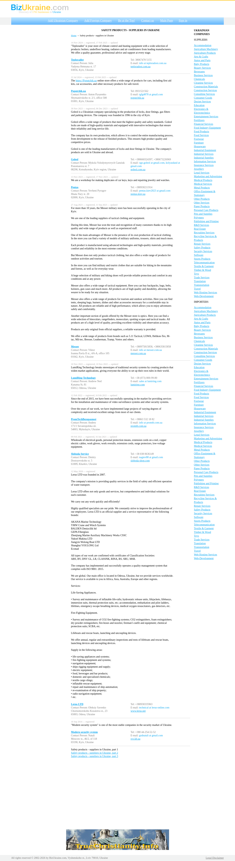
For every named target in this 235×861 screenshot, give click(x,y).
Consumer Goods (203, 97)
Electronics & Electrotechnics (202, 111)
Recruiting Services (204, 232)
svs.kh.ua (135, 738)
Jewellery (199, 169)
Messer (75, 346)
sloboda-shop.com (140, 460)
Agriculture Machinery (206, 49)
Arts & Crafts (201, 56)
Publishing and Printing (206, 221)
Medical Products (203, 180)
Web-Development (204, 296)
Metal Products (202, 187)
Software (198, 255)
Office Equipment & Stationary (204, 193)
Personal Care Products (206, 210)
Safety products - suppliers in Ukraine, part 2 (94, 752)
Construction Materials (206, 86)
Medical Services (203, 184)
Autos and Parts (202, 60)
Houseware (200, 146)
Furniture (199, 142)
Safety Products (202, 247)
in (50, 12)
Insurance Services (204, 165)
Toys (196, 273)
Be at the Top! (126, 20)
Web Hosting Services (205, 292)
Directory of (25, 12)
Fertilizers (199, 120)
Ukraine (56, 12)
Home (73, 35)
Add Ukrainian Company (63, 20)
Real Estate (200, 228)
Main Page (166, 20)
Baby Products (201, 64)
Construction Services (205, 90)
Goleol (74, 159)
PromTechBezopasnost (83, 419)
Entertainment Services (206, 116)
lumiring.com (138, 384)
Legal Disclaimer (215, 858)
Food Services (201, 135)
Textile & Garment (204, 266)
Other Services (201, 202)
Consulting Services (204, 94)
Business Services (203, 75)
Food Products (201, 131)
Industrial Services (204, 154)
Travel (197, 288)
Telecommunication (204, 262)
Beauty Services (202, 67)
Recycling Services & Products (205, 238)
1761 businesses (40, 12)
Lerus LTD (77, 704)
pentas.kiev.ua (138, 194)
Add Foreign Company (98, 20)
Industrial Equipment (205, 150)
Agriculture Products (205, 52)
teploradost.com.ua (141, 66)
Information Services (205, 161)
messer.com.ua (138, 353)
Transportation (201, 285)
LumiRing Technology (83, 377)
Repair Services (202, 243)
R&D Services (201, 225)
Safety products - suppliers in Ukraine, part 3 (94, 756)
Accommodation (202, 45)
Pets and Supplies (203, 213)
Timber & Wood (202, 270)
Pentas (74, 187)
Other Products (202, 199)
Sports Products (202, 258)
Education (199, 105)
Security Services (203, 251)
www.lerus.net (138, 711)
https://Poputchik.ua (86, 80)
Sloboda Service (80, 453)
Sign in (183, 20)
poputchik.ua (137, 97)
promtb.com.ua (138, 426)
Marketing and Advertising (208, 176)
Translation (200, 281)
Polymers (199, 217)
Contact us (147, 20)
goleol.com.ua (138, 169)
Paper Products (202, 206)
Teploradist (77, 59)
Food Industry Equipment (207, 127)
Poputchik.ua (78, 91)
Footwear (199, 139)
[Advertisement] (39, 83)
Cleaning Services (203, 82)
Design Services (202, 101)
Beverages (199, 71)
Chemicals (199, 79)
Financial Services (203, 124)
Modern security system (84, 732)
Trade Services (201, 277)
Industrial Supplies (204, 157)
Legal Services (201, 172)
